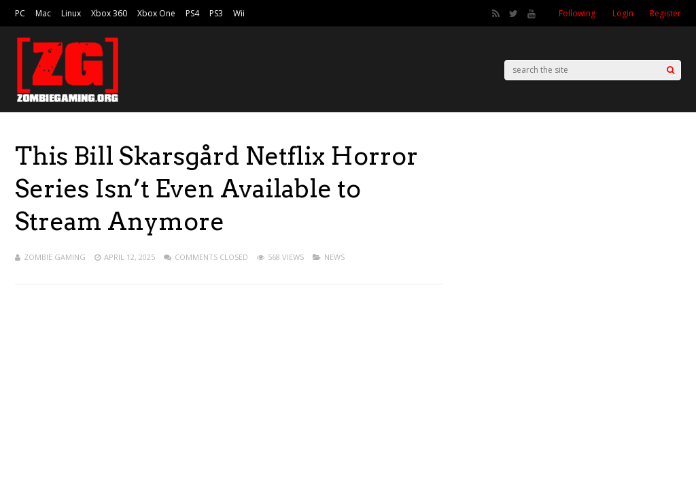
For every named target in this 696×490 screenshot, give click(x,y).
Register (665, 13)
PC (20, 13)
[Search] (670, 70)
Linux (71, 13)
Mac (43, 13)
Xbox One (156, 13)
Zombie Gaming (55, 257)
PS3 (216, 13)
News (334, 257)
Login (622, 13)
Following (577, 13)
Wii (239, 13)
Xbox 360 (109, 13)
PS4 (192, 13)
